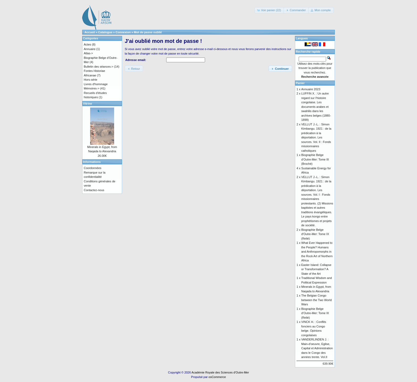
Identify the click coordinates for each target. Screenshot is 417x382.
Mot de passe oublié (148, 32)
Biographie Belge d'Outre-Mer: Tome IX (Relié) (315, 234)
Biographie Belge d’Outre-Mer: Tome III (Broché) (315, 159)
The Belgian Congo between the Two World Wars (316, 300)
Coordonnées (92, 168)
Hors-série (90, 79)
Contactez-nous (94, 190)
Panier (300, 83)
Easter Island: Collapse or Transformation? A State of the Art (316, 269)
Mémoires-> (91, 88)
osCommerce (217, 377)
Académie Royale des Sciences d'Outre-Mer (220, 372)
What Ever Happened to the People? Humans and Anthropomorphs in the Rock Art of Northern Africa (317, 251)
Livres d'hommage (96, 84)
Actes (87, 44)
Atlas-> (88, 53)
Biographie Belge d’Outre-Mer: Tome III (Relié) (315, 313)
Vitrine (87, 103)
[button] (269, 10)
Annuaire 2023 (310, 89)
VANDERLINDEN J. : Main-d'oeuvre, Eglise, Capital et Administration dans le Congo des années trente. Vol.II (317, 348)
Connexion (123, 32)
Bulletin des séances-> (98, 66)
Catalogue (105, 32)
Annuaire (89, 49)
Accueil (90, 32)
